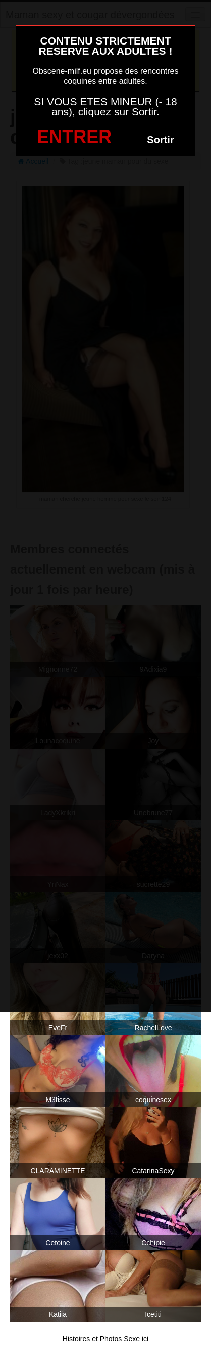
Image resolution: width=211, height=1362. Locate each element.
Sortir (160, 139)
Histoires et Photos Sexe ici (105, 1339)
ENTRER (74, 136)
